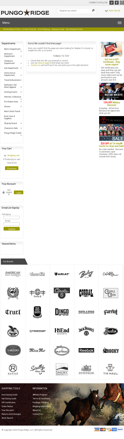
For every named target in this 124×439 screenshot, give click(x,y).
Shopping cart (13, 155)
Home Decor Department (9, 74)
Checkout (11, 168)
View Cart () (114, 11)
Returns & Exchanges (11, 414)
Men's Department (12, 49)
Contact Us (38, 414)
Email (7, 221)
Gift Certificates (9, 402)
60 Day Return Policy (12, 29)
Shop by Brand (10, 123)
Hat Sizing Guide (9, 399)
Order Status (7, 406)
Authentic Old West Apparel (10, 86)
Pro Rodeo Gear (11, 102)
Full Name (6, 214)
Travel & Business (12, 80)
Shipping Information (42, 406)
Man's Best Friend (12, 111)
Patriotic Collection (12, 97)
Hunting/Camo (10, 92)
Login (18, 192)
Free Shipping (44, 29)
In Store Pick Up (29, 29)
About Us (37, 410)
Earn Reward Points (74, 29)
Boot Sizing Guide (9, 395)
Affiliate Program (40, 395)
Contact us (36, 65)
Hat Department (11, 68)
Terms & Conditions (41, 399)
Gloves (7, 106)
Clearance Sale (58, 29)
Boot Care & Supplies (9, 117)
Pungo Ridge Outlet (12, 133)
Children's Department (9, 62)
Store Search (7, 418)
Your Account (8, 410)
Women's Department (9, 55)
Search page (43, 63)
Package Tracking (41, 402)
